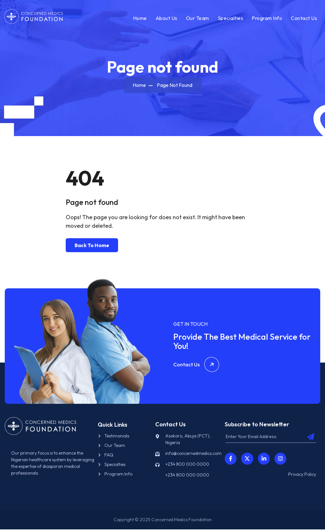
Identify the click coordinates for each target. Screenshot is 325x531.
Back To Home (92, 246)
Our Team (197, 19)
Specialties (230, 19)
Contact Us (303, 19)
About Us (166, 19)
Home (139, 19)
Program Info (266, 19)
